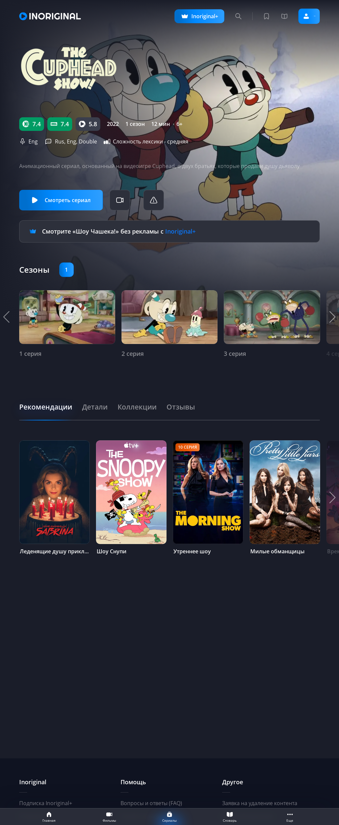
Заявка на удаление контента (259, 803)
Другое (232, 782)
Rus (59, 141)
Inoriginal (32, 782)
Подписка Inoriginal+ (45, 803)
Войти (300, 16)
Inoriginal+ (180, 231)
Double (88, 141)
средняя (177, 141)
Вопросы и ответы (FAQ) (151, 803)
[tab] (49, 405)
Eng (33, 141)
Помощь (133, 782)
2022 (113, 124)
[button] (332, 316)
